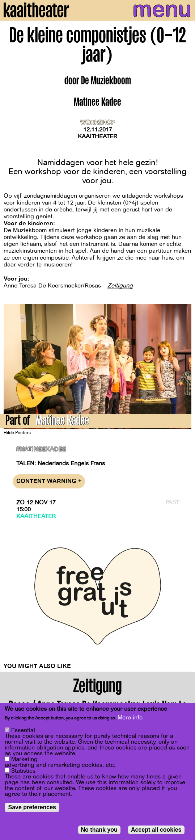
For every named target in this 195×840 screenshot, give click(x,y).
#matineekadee (41, 449)
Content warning (48, 481)
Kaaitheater (97, 136)
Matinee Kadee (62, 421)
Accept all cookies (156, 830)
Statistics (23, 771)
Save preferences (32, 808)
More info (130, 718)
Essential (23, 730)
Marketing (24, 759)
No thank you (99, 830)
